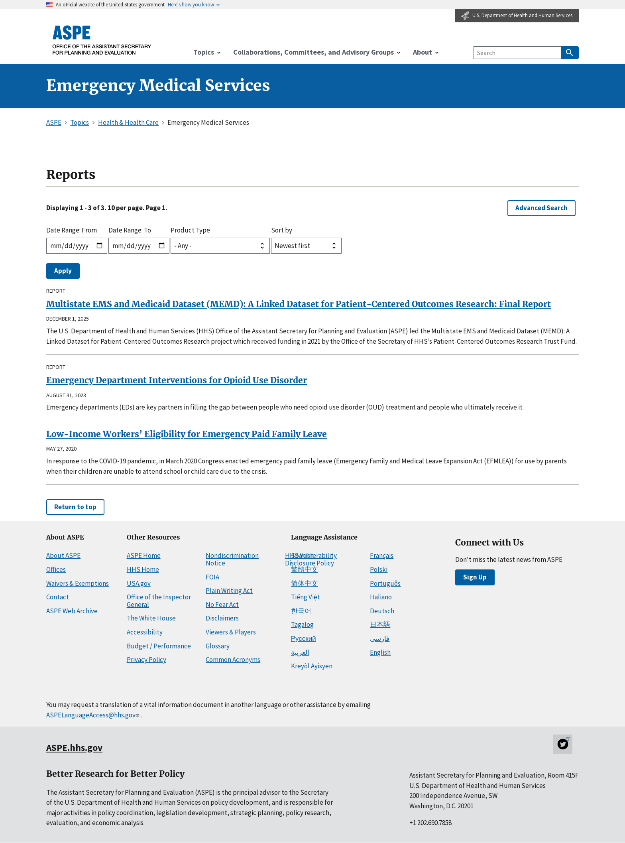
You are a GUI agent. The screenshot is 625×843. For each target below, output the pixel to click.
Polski (378, 569)
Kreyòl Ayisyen (311, 666)
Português (385, 583)
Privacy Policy (146, 659)
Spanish (302, 555)
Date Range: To (129, 230)
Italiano (381, 597)
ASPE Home (144, 555)
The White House (151, 618)
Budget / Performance (159, 646)
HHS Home (143, 569)
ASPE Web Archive (72, 611)
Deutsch (382, 611)
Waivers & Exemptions (77, 583)
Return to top (75, 506)
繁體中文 (304, 569)
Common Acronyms (233, 659)
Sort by (281, 230)
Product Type (190, 230)
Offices (56, 569)
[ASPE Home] (102, 40)
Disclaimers (222, 618)
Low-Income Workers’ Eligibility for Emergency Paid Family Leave (186, 434)
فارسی (379, 638)
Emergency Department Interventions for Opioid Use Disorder (176, 380)
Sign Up (475, 577)
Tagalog (302, 624)
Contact (57, 597)
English (380, 652)
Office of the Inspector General (159, 601)
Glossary (218, 646)
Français (381, 555)
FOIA (212, 577)
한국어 (301, 611)
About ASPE (63, 555)
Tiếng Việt (305, 597)
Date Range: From (71, 230)
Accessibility (145, 632)
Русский (303, 638)
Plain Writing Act (229, 590)
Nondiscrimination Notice (232, 559)
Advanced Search (541, 207)
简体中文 (304, 583)
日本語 (380, 624)
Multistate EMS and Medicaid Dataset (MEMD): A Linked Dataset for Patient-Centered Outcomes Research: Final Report (298, 304)
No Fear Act (222, 604)
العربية (300, 652)
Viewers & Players (231, 632)
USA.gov (139, 583)
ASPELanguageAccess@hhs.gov (93, 715)
